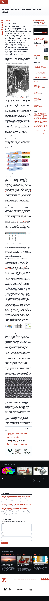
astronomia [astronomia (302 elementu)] (44, 115)
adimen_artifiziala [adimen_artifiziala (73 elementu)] (37, 113)
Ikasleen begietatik (36, 99)
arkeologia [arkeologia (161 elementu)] (40, 114)
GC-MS (17, 287)
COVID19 (35, 84)
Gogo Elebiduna (36, 98)
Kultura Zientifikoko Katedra (18, 579)
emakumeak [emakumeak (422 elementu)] (40, 119)
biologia (35, 25)
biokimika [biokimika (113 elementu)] (39, 117)
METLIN (17, 344)
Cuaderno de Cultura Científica (7, 554)
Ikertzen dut (35, 100)
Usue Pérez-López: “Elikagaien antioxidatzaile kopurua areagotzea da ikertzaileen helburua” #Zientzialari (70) (24, 477)
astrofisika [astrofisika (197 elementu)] (39, 115)
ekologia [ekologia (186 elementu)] (45, 118)
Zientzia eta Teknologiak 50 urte (38, 87)
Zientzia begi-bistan (36, 86)
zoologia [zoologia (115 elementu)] (42, 133)
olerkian (16, 117)
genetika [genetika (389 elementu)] (39, 121)
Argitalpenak (35, 82)
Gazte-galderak (36, 95)
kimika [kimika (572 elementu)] (36, 125)
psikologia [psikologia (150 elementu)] (45, 130)
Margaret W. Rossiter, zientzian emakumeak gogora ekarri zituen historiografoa (40, 67)
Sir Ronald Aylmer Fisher (22, 221)
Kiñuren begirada (36, 101)
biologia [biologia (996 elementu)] (43, 117)
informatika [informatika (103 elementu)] (44, 122)
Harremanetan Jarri (32, 579)
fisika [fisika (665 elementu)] (35, 121)
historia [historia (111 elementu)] (46, 121)
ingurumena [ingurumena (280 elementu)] (41, 123)
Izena (2, 532)
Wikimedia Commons (23, 97)
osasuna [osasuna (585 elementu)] (36, 130)
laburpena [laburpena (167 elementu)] (45, 125)
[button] (2, 20)
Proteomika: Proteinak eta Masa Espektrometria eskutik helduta (19, 444)
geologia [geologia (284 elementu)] (43, 121)
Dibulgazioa (35, 85)
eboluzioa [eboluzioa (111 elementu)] (35, 118)
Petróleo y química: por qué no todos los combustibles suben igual (8, 565)
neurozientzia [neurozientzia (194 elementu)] (44, 129)
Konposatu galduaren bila (11, 438)
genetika (38, 25)
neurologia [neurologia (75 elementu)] (40, 129)
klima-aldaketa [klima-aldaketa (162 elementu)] (40, 125)
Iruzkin (2, 523)
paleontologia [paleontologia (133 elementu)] (41, 130)
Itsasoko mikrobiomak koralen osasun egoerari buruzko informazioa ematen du (41, 73)
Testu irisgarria (8, 20)
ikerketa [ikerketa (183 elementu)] (41, 122)
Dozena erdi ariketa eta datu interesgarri (40, 88)
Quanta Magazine (36, 104)
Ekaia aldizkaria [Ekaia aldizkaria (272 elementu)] (40, 118)
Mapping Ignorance (37, 554)
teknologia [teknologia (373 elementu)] (39, 132)
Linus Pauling (25, 183)
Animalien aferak (36, 81)
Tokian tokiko (35, 105)
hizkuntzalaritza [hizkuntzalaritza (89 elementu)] (37, 122)
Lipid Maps (29, 344)
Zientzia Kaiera (25, 579)
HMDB (8, 346)
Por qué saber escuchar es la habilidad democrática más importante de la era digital (23, 565)
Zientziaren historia (36, 108)
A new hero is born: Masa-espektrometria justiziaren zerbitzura (19, 436)
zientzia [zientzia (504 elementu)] (44, 132)
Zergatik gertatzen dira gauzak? (38, 106)
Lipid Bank (21, 344)
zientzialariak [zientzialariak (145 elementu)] (39, 133)
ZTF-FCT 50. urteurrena (43, 25)
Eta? (34, 94)
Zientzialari (35, 107)
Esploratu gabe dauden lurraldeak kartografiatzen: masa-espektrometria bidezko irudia (7, 477)
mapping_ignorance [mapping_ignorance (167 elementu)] (37, 126)
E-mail (2, 535)
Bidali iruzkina (4, 542)
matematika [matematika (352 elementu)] (44, 126)
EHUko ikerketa (36, 91)
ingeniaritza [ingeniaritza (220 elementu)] (37, 123)
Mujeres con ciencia (21, 554)
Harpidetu (44, 32)
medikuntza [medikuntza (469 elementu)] (42, 128)
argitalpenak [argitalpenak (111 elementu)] (37, 114)
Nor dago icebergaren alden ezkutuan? (14, 437)
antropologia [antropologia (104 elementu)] (45, 113)
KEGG (25, 344)
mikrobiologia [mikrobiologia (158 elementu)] (36, 129)
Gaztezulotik (35, 97)
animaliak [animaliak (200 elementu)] (41, 113)
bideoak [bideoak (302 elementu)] (36, 117)
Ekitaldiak (35, 92)
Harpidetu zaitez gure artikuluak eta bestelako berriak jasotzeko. (39, 29)
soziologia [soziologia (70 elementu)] (36, 132)
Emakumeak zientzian (37, 93)
